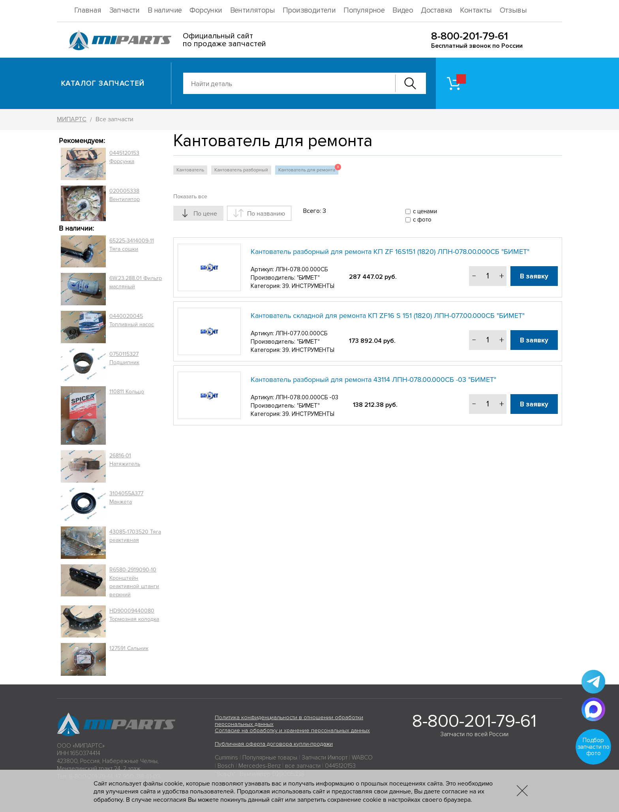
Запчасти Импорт (324, 757)
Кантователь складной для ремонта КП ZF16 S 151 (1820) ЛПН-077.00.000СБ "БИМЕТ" (388, 315)
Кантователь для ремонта (308, 169)
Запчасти (124, 10)
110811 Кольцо (126, 391)
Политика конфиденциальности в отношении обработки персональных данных (289, 720)
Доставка (436, 10)
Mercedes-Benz (259, 765)
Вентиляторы (252, 10)
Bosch (226, 765)
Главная (87, 10)
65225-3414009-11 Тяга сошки (131, 244)
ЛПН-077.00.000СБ (301, 333)
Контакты (475, 10)
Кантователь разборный (241, 170)
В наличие (165, 10)
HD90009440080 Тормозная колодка (134, 614)
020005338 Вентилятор (124, 195)
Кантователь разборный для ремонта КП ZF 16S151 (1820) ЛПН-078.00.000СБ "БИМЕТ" (390, 251)
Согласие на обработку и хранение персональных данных (292, 730)
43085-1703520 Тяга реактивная (135, 535)
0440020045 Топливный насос (131, 320)
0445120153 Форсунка (124, 157)
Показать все (190, 196)
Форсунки (205, 10)
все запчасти (303, 765)
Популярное (364, 10)
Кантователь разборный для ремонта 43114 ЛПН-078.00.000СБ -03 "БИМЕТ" (373, 379)
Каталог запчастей (103, 83)
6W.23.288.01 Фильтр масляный (135, 282)
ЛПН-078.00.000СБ (302, 269)
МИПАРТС (71, 119)
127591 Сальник (128, 648)
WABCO (362, 757)
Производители (309, 10)
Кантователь (190, 170)
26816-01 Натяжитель (124, 459)
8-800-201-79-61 (469, 36)
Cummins (226, 757)
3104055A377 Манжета (126, 497)
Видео (402, 10)
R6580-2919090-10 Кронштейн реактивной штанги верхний (134, 582)
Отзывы (513, 10)
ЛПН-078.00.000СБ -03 (307, 397)
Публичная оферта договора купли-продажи (274, 744)
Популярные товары (269, 757)
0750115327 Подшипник (124, 358)
